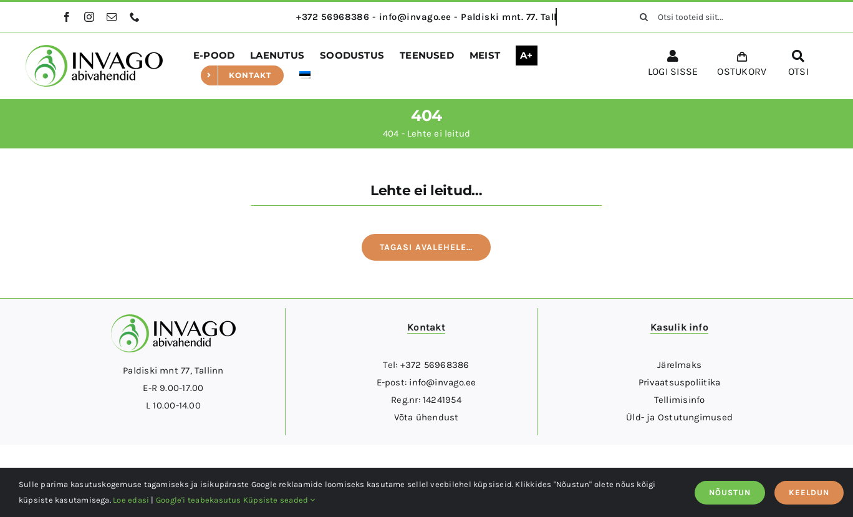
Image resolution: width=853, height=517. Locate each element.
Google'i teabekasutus (198, 500)
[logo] (94, 49)
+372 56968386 (435, 364)
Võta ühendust (426, 417)
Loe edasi (131, 500)
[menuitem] (305, 75)
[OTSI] (798, 65)
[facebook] (67, 17)
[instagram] (89, 17)
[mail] (112, 17)
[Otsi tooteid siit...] (711, 17)
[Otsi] (644, 17)
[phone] (135, 17)
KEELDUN (809, 492)
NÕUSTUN (730, 492)
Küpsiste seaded (279, 500)
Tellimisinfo (679, 399)
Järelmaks (679, 364)
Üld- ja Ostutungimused (679, 417)
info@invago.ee (442, 382)
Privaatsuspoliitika (679, 382)
